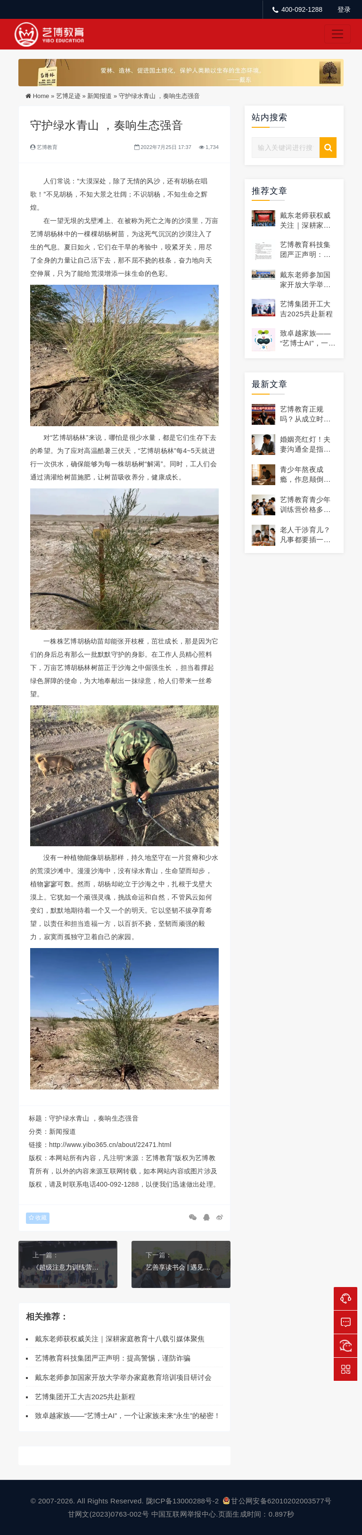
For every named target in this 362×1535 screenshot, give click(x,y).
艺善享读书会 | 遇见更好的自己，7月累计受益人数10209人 (181, 1267)
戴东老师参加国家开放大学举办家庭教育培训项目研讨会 (123, 1377)
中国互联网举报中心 (183, 1514)
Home (41, 95)
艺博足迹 (68, 95)
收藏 (38, 1217)
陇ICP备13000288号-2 (183, 1501)
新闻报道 (99, 95)
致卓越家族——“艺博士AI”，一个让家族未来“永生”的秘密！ (128, 1415)
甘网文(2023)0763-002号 (108, 1514)
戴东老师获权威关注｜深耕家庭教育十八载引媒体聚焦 (120, 1339)
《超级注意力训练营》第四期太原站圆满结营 (68, 1267)
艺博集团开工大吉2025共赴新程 (85, 1397)
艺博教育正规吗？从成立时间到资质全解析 (305, 419)
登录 (344, 9)
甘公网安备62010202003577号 (277, 1501)
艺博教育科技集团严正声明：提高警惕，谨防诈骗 (112, 1358)
